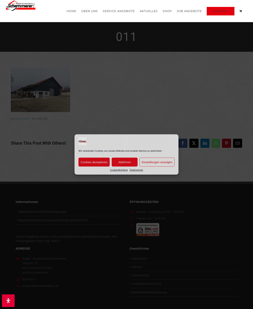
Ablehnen (124, 162)
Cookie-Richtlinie (119, 170)
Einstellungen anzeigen (157, 162)
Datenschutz (136, 170)
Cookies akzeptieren (94, 162)
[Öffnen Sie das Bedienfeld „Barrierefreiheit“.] (8, 300)
